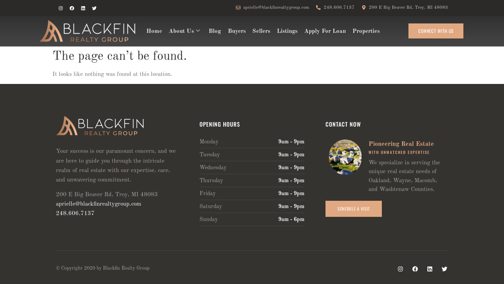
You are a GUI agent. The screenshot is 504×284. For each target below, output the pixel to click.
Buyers (235, 31)
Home (154, 31)
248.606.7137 (75, 213)
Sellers (259, 31)
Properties (363, 31)
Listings (284, 31)
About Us (183, 31)
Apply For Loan (322, 31)
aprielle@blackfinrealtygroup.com (98, 204)
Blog (214, 31)
